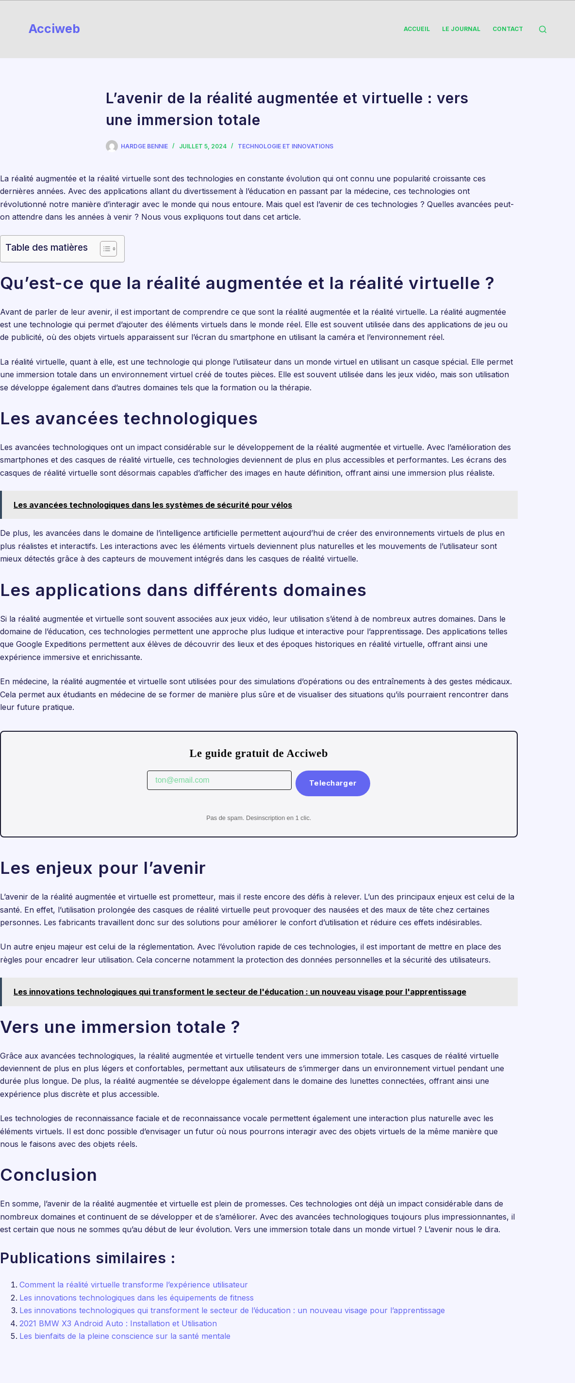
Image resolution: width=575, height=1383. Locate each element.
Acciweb (54, 28)
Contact (508, 28)
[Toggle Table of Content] (104, 249)
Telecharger (333, 783)
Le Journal (461, 28)
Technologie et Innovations (285, 146)
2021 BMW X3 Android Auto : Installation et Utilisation (118, 1323)
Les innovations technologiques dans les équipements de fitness (136, 1298)
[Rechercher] (542, 29)
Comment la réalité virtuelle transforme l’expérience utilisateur (133, 1284)
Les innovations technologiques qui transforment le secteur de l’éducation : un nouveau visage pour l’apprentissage (232, 1310)
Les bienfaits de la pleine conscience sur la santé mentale (124, 1336)
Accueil (417, 28)
